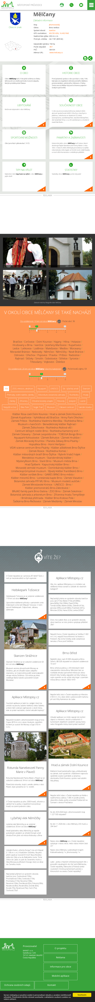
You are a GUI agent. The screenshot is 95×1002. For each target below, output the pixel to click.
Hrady (85, 394)
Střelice (63, 358)
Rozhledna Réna (73, 420)
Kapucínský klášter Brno (55, 464)
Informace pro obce (60, 966)
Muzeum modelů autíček (66, 481)
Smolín (39, 358)
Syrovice (74, 358)
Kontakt (51, 984)
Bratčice (17, 341)
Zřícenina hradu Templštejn (69, 494)
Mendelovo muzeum (33, 457)
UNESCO (54, 388)
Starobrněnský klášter (59, 457)
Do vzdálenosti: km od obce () (34, 368)
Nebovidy (37, 351)
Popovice (42, 355)
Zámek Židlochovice (33, 427)
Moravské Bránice (20, 351)
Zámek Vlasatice (73, 478)
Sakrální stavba (85, 407)
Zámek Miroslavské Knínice (37, 484)
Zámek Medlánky (52, 501)
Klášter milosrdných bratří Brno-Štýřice (34, 454)
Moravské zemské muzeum (31, 467)
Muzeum (51, 407)
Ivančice (52, 30)
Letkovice (26, 348)
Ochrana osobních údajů (17, 984)
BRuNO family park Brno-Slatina (29, 491)
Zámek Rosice (36, 451)
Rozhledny (74, 394)
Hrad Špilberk (32, 464)
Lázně (82, 401)
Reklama (60, 957)
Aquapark (41, 388)
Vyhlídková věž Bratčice (46, 417)
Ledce (16, 348)
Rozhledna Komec (56, 451)
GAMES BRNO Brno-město (59, 474)
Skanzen (86, 388)
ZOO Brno (55, 491)
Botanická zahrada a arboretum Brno (31, 494)
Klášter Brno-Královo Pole (59, 498)
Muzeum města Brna (65, 461)
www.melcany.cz (56, 52)
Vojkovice (49, 361)
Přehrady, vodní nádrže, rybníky (20, 394)
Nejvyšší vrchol (9, 407)
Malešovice (52, 348)
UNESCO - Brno (62, 484)
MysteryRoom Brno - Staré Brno (33, 461)
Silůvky (29, 358)
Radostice (74, 355)
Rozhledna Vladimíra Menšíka (45, 420)
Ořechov (30, 355)
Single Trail (38, 407)
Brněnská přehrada (32, 498)
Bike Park (25, 407)
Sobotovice (51, 358)
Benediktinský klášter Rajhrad (59, 424)
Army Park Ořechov (72, 417)
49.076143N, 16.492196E (59, 33)
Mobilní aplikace (60, 975)
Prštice (63, 355)
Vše (6, 388)
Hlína (66, 341)
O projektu (60, 948)
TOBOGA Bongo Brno (70, 434)
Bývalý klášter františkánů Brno (65, 471)
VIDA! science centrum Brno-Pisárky (29, 447)
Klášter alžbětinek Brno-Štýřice (68, 447)
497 (50, 47)
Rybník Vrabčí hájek (69, 454)
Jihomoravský (54, 24)
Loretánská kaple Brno (49, 478)
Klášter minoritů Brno (23, 478)
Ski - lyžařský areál (70, 388)
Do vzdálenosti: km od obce (38, 321)
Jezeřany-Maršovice (56, 345)
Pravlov (53, 355)
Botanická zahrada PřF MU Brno (31, 481)
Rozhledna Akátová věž (58, 427)
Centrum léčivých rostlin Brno (31, 431)
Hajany (57, 341)
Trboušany (36, 361)
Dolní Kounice (44, 341)
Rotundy (61, 401)
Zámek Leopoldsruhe (44, 434)
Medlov (64, 348)
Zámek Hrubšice (70, 437)
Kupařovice (75, 345)
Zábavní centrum (66, 407)
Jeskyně (72, 401)
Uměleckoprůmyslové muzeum (28, 471)
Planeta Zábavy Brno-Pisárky (62, 441)
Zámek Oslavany (21, 434)
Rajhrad (19, 358)
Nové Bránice (76, 351)
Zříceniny (24, 401)
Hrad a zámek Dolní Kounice (65, 414)
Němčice (49, 351)
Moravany (75, 348)
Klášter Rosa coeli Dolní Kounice (30, 414)
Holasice (76, 341)
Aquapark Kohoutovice (26, 437)
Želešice (60, 361)
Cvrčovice (29, 341)
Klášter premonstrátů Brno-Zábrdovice (46, 488)
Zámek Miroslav (73, 501)
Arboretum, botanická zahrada (51, 394)
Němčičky (61, 351)
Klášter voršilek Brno (31, 474)
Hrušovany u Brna (22, 345)
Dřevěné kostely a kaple (42, 401)
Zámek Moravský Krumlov (30, 441)
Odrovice (19, 355)
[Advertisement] (47, 215)
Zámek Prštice (19, 420)
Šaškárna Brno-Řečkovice (27, 501)
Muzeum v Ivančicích (29, 424)
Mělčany (44, 14)
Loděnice (39, 348)
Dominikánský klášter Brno (63, 467)
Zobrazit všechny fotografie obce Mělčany (47, 302)
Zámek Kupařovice (21, 417)
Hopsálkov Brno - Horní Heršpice (47, 444)
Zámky (12, 401)
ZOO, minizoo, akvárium (22, 388)
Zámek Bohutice (50, 437)
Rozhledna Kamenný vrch (64, 431)
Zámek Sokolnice (72, 491)
